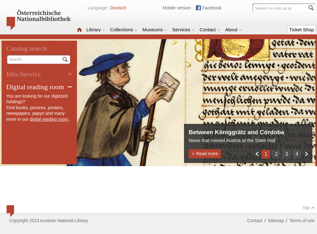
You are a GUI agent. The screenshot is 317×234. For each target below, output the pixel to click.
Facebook (211, 7)
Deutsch (118, 7)
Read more (205, 153)
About (233, 29)
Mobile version (177, 7)
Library (95, 29)
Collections (123, 29)
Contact (210, 29)
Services (183, 29)
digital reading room (49, 119)
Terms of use (301, 220)
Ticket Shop (301, 29)
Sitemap (276, 220)
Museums (154, 29)
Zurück (256, 153)
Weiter (306, 153)
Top (308, 207)
